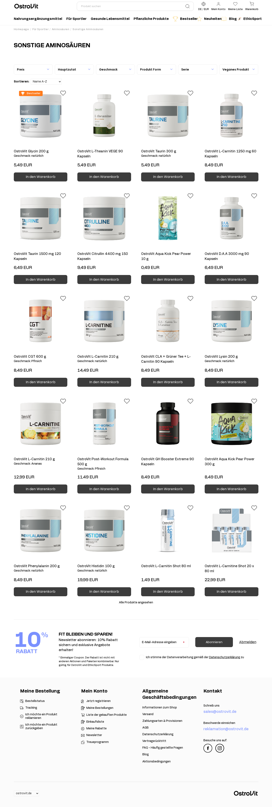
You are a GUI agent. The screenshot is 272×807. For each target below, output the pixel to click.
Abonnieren (214, 642)
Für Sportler (40, 29)
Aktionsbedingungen (156, 761)
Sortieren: (21, 81)
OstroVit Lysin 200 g (231, 359)
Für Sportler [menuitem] (76, 19)
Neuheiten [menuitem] (208, 18)
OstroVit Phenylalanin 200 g (41, 568)
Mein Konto (94, 691)
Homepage (21, 29)
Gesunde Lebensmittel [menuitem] (110, 19)
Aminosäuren (60, 29)
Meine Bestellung (40, 691)
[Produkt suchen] (135, 6)
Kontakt (212, 691)
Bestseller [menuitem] (184, 18)
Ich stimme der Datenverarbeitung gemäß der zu (195, 657)
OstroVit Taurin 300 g (168, 154)
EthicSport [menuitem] (249, 19)
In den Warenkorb (40, 176)
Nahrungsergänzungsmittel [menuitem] (38, 19)
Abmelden (247, 642)
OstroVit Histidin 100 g (104, 568)
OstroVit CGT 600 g (41, 359)
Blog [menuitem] (228, 19)
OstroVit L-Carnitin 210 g (104, 359)
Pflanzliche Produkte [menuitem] (151, 19)
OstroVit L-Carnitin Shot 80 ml (166, 566)
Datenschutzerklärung (224, 657)
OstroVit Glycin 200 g (41, 154)
